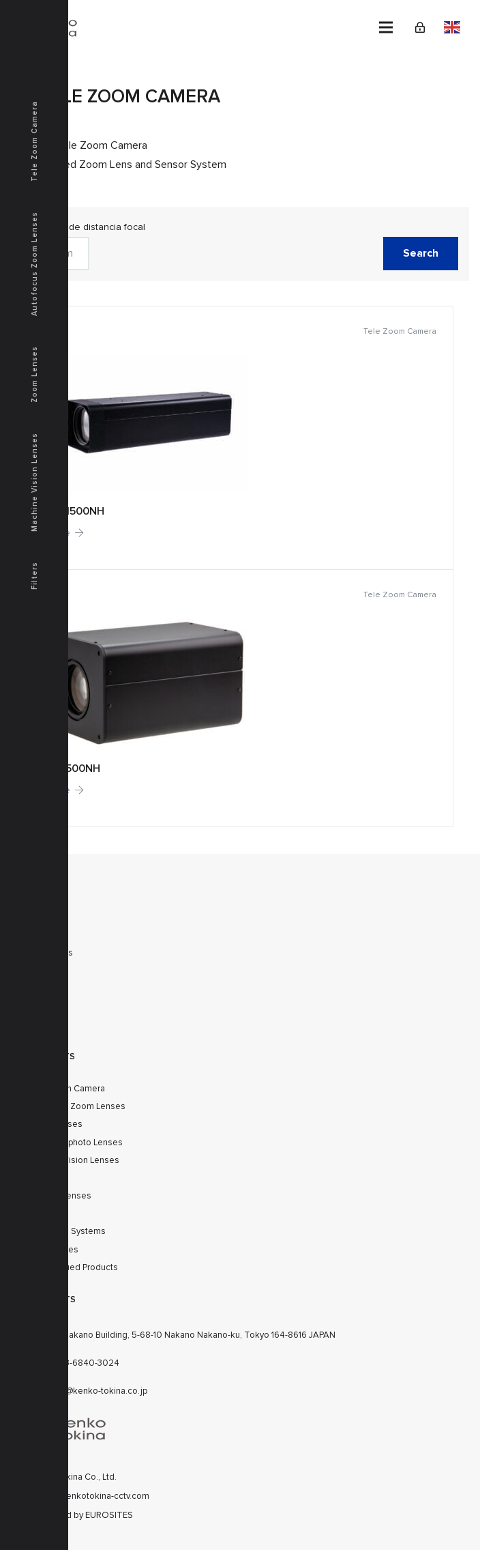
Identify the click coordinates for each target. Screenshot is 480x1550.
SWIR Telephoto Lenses (75, 1142)
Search (420, 253)
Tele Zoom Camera (34, 141)
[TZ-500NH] (240, 697)
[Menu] (386, 27)
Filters (34, 576)
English (452, 27)
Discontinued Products (72, 1267)
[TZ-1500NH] (240, 437)
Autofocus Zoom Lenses (76, 1106)
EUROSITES (109, 1515)
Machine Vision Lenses (73, 1160)
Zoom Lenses (34, 374)
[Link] (420, 27)
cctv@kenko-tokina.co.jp (98, 1391)
